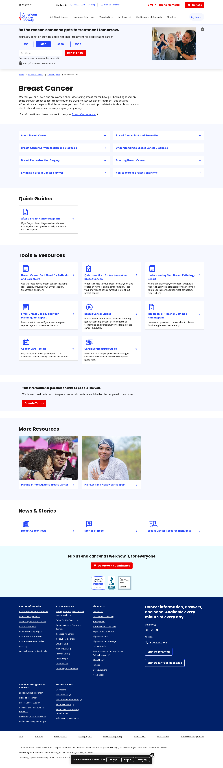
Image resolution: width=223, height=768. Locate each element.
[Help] (92, 5)
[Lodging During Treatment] (31, 693)
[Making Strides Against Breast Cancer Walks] (72, 613)
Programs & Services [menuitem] (83, 16)
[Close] (152, 754)
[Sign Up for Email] (158, 652)
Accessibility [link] (140, 736)
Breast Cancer (71, 74)
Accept (113, 760)
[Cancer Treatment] (27, 626)
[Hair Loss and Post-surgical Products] (35, 709)
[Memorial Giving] (63, 649)
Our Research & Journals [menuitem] (149, 16)
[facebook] (157, 630)
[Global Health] (99, 660)
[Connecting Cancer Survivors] (32, 716)
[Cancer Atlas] (63, 694)
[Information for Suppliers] (104, 626)
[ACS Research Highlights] (30, 631)
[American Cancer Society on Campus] (72, 627)
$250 (60, 44)
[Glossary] (23, 646)
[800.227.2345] (78, 5)
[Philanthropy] (62, 659)
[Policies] (96, 665)
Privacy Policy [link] (60, 736)
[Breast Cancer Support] (29, 703)
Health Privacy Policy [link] (112, 736)
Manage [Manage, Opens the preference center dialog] (142, 760)
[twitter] (147, 630)
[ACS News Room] (65, 704)
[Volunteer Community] (68, 718)
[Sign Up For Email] (111, 5)
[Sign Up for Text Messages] (165, 663)
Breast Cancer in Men (84, 114)
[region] (111, 759)
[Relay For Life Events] (67, 620)
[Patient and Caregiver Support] (33, 721)
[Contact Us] (98, 611)
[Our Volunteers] (100, 670)
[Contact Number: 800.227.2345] (174, 642)
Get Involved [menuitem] (124, 16)
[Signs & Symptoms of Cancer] (32, 621)
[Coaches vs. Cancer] (65, 634)
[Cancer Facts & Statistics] (30, 636)
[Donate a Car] (62, 663)
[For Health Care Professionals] (33, 651)
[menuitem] (28, 17)
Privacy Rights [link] (85, 736)
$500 (77, 44)
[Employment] (99, 621)
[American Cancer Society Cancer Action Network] (109, 653)
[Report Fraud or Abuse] (103, 631)
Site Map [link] (39, 736)
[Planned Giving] (63, 654)
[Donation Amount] (40, 53)
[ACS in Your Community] (103, 616)
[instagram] (152, 630)
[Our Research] (99, 646)
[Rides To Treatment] (28, 698)
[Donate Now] (75, 53)
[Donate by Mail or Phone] (67, 668)
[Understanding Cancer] (29, 616)
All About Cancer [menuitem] (59, 16)
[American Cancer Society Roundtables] (72, 711)
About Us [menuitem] (171, 16)
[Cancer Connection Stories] (31, 641)
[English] (27, 5)
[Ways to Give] (62, 644)
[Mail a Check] (98, 675)
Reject (127, 760)
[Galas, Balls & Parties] (65, 639)
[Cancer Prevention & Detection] (33, 611)
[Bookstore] (61, 690)
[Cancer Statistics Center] (69, 699)
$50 (26, 44)
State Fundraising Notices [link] (192, 736)
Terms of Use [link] (163, 736)
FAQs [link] (21, 736)
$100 (43, 44)
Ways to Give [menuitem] (106, 16)
